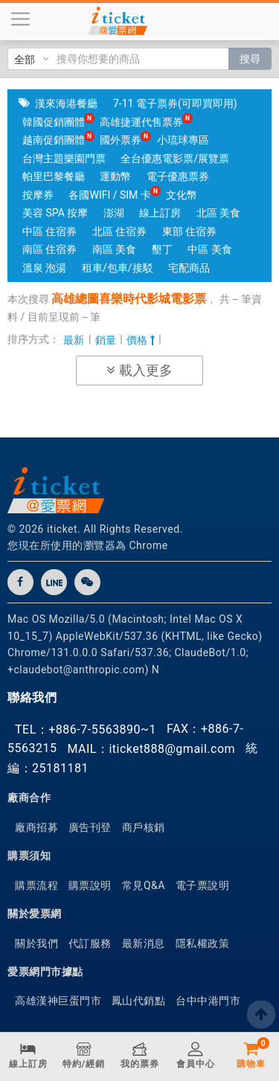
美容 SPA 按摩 (55, 213)
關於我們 (36, 943)
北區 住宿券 (119, 231)
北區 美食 (218, 213)
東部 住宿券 (189, 231)
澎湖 (113, 213)
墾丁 (162, 249)
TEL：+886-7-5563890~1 (85, 729)
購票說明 (90, 885)
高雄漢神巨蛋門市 (58, 1001)
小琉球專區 (183, 140)
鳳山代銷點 (139, 1001)
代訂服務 (90, 943)
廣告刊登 (90, 827)
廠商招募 (36, 827)
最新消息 (143, 943)
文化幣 (181, 195)
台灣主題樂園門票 (64, 158)
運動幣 (115, 176)
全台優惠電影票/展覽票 (175, 158)
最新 (73, 340)
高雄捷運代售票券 (141, 122)
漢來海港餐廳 (66, 103)
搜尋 (250, 59)
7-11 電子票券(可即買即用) (175, 103)
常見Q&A (143, 885)
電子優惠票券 (178, 176)
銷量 (105, 340)
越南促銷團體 (53, 140)
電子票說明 (203, 885)
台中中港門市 (208, 1001)
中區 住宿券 (49, 231)
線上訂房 (160, 213)
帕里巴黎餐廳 (53, 176)
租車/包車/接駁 (117, 268)
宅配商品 (189, 268)
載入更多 (139, 370)
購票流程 (36, 885)
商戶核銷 (143, 827)
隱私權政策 (203, 943)
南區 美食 (114, 249)
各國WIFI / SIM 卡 (109, 195)
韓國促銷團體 (53, 122)
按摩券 (38, 195)
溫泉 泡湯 (44, 268)
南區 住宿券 (49, 249)
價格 (140, 340)
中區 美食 (209, 249)
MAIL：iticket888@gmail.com (151, 749)
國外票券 (120, 140)
